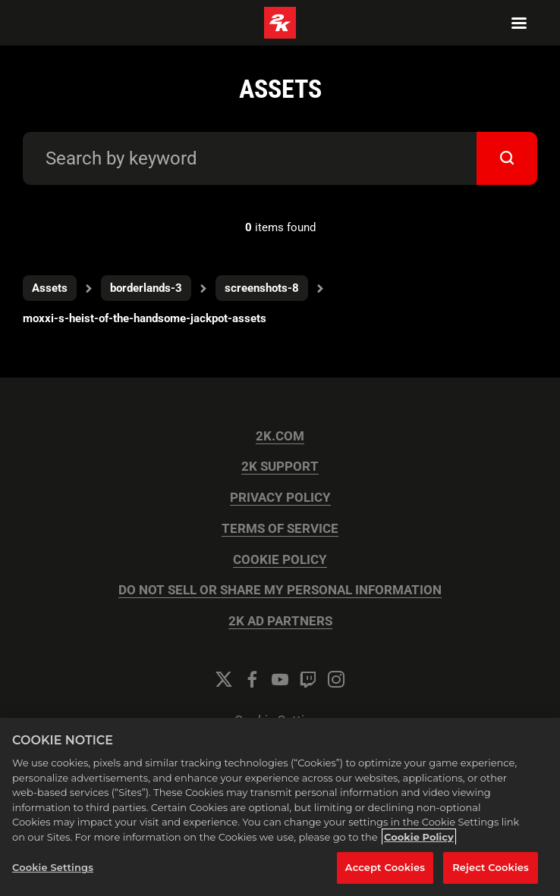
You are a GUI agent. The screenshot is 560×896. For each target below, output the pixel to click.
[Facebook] (252, 679)
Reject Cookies (490, 867)
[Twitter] (224, 679)
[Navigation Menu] (519, 23)
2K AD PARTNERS (280, 621)
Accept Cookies (385, 867)
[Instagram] (336, 679)
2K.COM (280, 436)
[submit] (507, 158)
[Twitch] (308, 679)
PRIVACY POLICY (280, 497)
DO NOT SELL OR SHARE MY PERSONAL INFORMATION (280, 590)
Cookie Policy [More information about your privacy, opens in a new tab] (419, 837)
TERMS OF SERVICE (280, 529)
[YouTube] (280, 679)
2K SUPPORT (280, 466)
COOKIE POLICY (280, 560)
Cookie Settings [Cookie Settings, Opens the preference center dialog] (52, 867)
